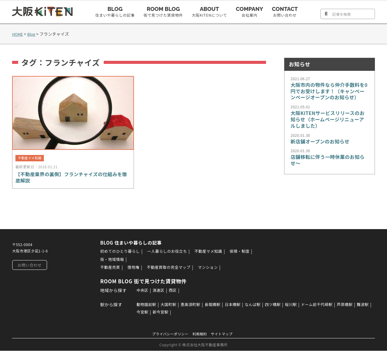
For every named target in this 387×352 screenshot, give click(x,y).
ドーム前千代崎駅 (329, 306)
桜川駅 (301, 306)
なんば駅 (259, 306)
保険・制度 (249, 253)
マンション (214, 269)
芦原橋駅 (360, 306)
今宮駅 (156, 313)
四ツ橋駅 (281, 306)
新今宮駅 (176, 313)
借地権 (132, 269)
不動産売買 (107, 269)
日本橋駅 (237, 306)
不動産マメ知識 (215, 253)
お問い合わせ (28, 267)
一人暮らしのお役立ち (170, 253)
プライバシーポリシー (168, 335)
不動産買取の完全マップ (170, 269)
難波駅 (138, 313)
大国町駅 (167, 306)
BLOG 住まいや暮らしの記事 (130, 244)
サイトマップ (225, 335)
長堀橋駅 (215, 306)
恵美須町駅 (191, 306)
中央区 (138, 291)
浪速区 (156, 291)
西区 (171, 291)
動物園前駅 (143, 306)
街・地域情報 (109, 261)
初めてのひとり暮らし (118, 253)
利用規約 (200, 335)
